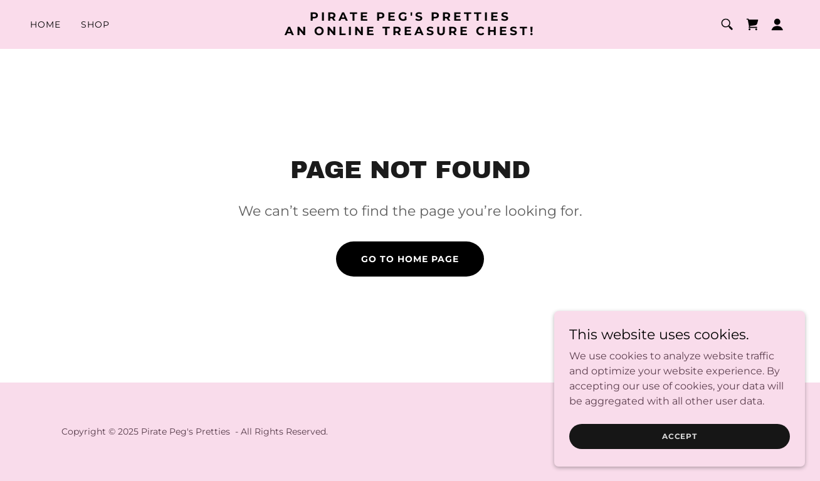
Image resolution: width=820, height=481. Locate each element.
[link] (410, 32)
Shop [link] (95, 24)
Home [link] (45, 24)
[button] (777, 24)
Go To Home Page (410, 259)
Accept (679, 445)
